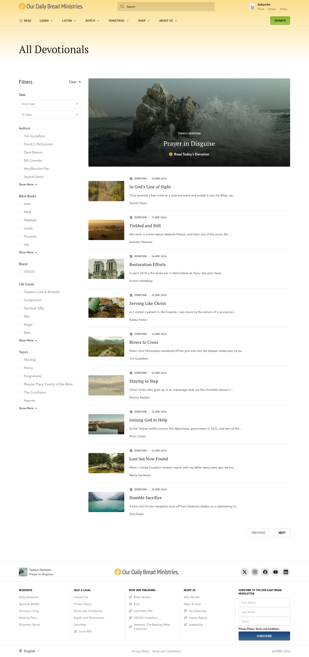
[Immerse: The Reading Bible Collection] (153, 626)
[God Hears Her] (153, 611)
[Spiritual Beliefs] (43, 604)
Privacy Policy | (247, 628)
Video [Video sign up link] (284, 9)
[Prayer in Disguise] (189, 122)
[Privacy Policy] (98, 604)
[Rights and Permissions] (98, 618)
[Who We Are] (208, 597)
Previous (258, 533)
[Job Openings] (208, 611)
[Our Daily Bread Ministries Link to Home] (51, 6)
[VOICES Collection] (153, 618)
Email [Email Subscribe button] (272, 9)
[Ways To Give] (208, 604)
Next (282, 533)
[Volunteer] (98, 624)
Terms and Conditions (267, 628)
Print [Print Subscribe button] (261, 9)
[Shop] (144, 20)
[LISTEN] (69, 20)
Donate (280, 21)
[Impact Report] (208, 618)
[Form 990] (98, 631)
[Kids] (153, 604)
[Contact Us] (98, 597)
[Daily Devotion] (43, 597)
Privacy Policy (141, 651)
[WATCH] (93, 20)
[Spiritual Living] (43, 611)
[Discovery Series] (43, 624)
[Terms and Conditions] (98, 611)
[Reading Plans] (43, 618)
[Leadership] (208, 624)
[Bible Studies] (153, 597)
